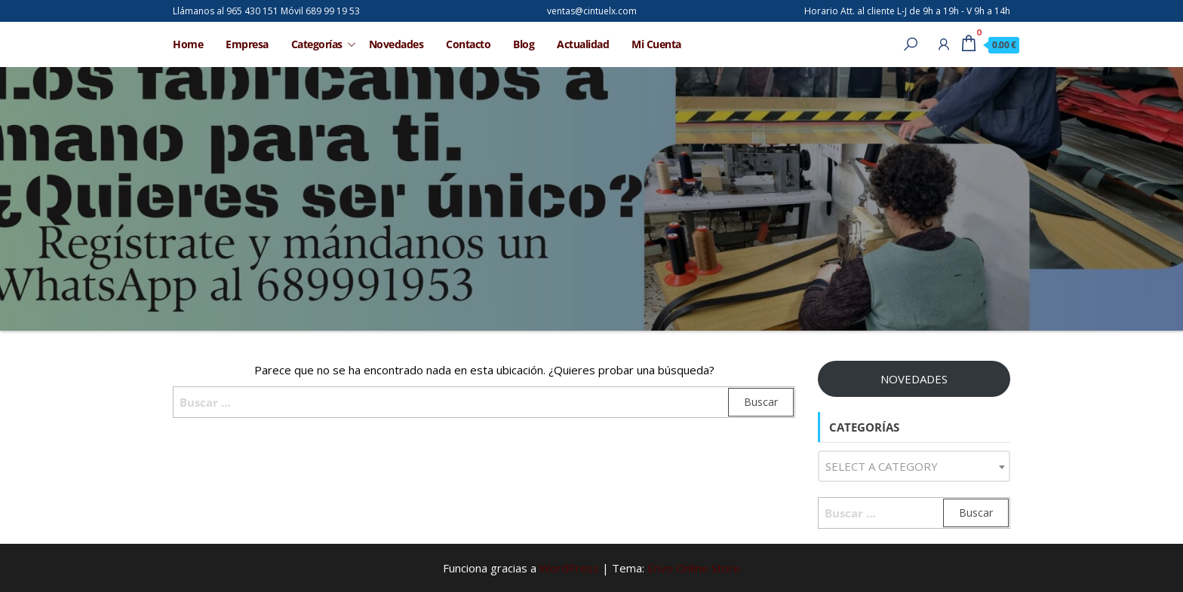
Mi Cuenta (656, 44)
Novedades (396, 44)
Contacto (468, 44)
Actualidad (583, 44)
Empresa (247, 44)
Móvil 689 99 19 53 (320, 11)
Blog (523, 44)
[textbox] (914, 466)
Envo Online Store (693, 567)
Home (188, 44)
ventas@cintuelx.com (592, 11)
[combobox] (914, 466)
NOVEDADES (914, 378)
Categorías (317, 44)
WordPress (569, 567)
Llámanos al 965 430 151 (225, 11)
